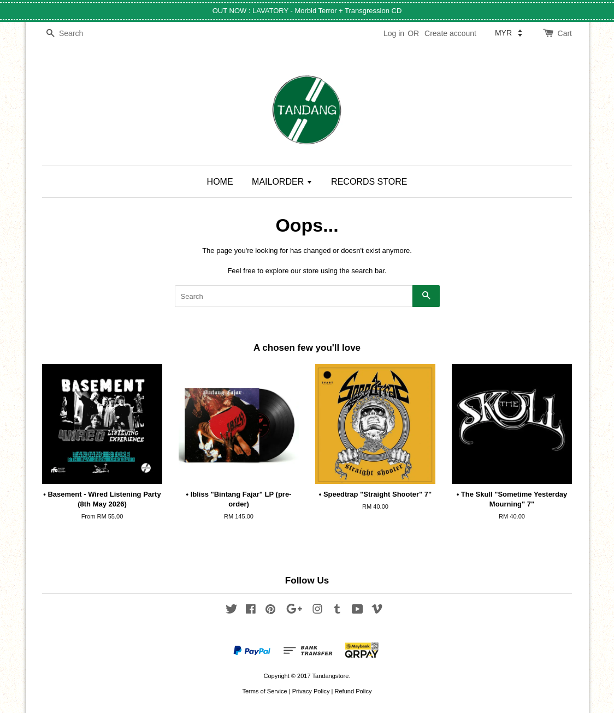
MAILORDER (282, 181)
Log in (393, 33)
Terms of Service (264, 691)
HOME (220, 181)
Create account (450, 33)
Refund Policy (352, 691)
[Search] (75, 34)
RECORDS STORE (369, 181)
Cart (565, 33)
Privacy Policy (311, 691)
